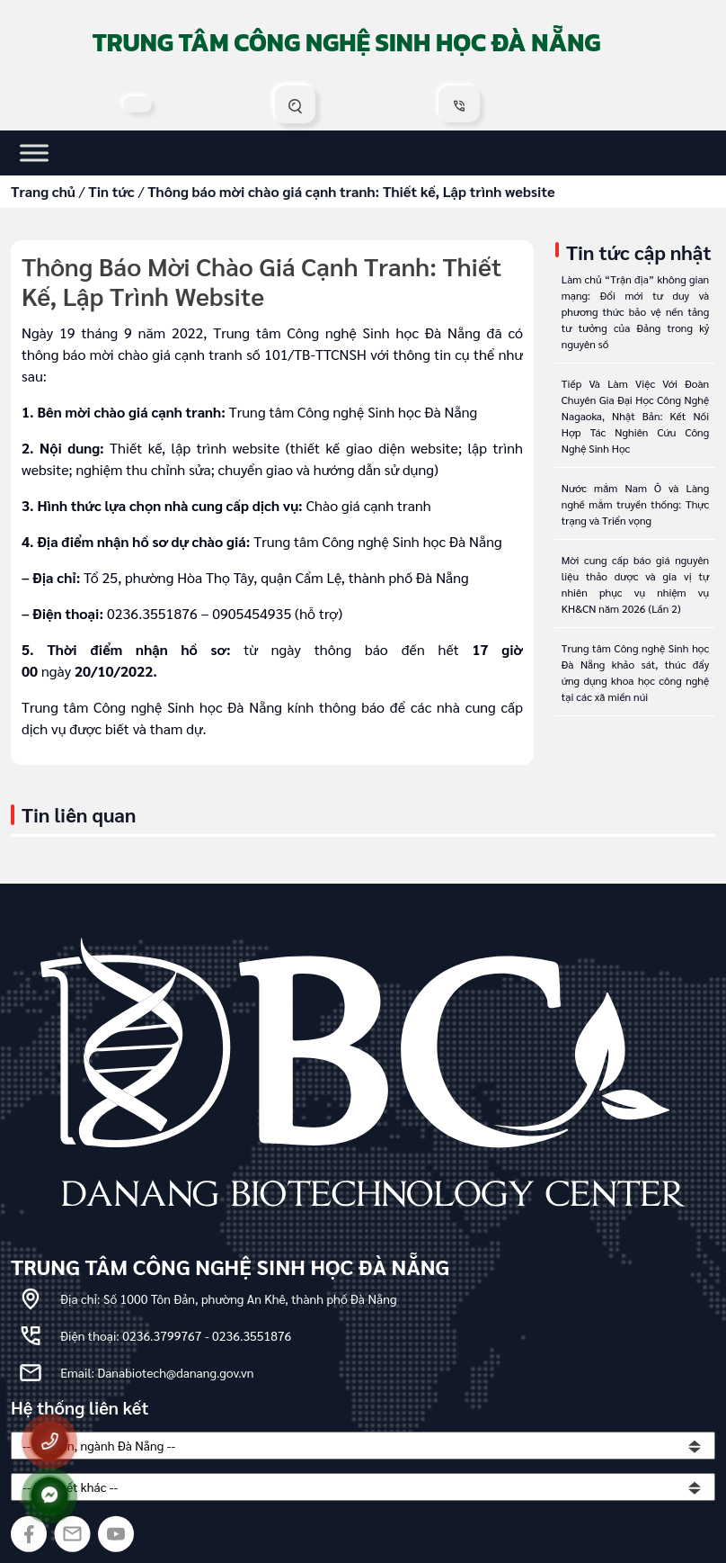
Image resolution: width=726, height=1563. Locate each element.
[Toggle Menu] (34, 152)
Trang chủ (43, 191)
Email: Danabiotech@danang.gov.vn (156, 1372)
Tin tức (111, 191)
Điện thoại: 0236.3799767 (132, 1335)
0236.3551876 (251, 1335)
